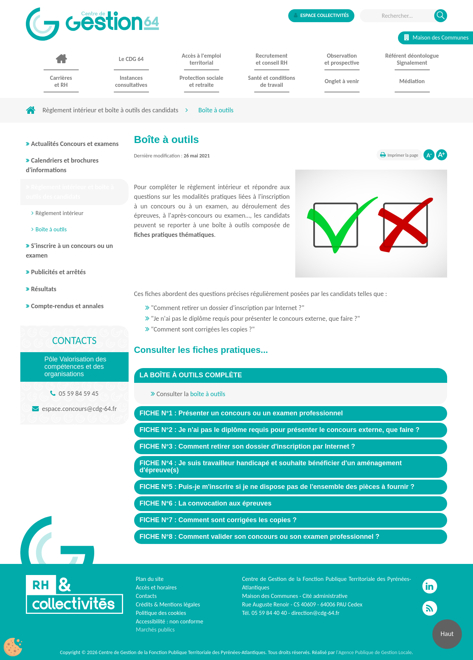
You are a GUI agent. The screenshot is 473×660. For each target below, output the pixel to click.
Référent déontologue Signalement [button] (412, 59)
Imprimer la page (403, 155)
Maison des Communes (436, 37)
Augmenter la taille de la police (441, 154)
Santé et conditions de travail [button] (271, 81)
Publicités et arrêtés (58, 272)
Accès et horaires (156, 587)
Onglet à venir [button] (341, 81)
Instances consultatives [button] (131, 81)
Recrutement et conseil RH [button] (271, 59)
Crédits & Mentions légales (168, 604)
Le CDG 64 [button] (131, 58)
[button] (191, 375)
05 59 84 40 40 (269, 612)
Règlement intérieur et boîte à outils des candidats (110, 110)
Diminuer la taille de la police (429, 154)
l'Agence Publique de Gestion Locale (374, 652)
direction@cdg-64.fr (315, 612)
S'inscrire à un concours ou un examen (69, 250)
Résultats (43, 289)
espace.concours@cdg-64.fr (79, 409)
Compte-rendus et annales (67, 306)
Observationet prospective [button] (341, 59)
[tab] (291, 375)
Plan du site (150, 578)
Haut (446, 634)
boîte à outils (207, 394)
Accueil (61, 59)
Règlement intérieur (59, 213)
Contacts (146, 595)
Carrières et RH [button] (61, 81)
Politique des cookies (161, 612)
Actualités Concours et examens (75, 144)
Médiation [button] (412, 81)
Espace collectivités (321, 15)
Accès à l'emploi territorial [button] (201, 59)
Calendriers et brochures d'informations (62, 165)
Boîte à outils (51, 229)
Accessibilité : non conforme (170, 621)
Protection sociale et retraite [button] (201, 81)
